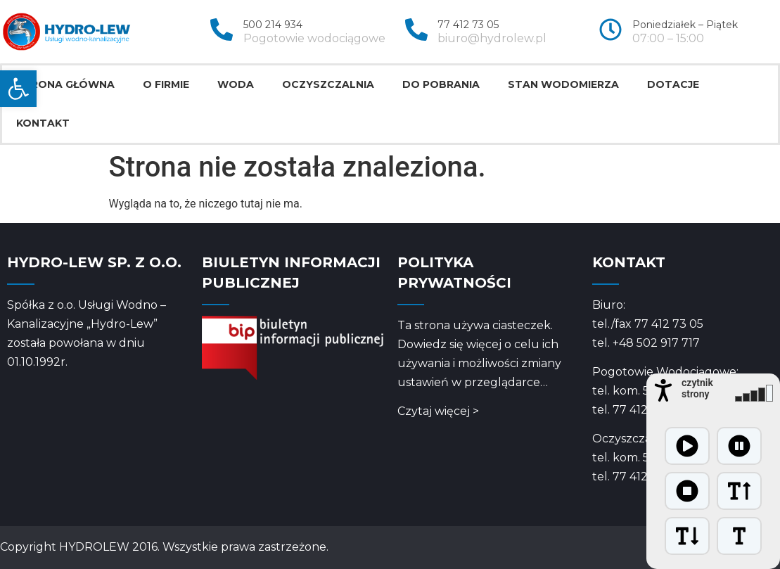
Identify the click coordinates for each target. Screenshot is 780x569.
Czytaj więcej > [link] (438, 411)
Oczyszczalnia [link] (328, 84)
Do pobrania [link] (441, 84)
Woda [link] (235, 84)
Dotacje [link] (673, 84)
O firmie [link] (166, 84)
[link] (18, 88)
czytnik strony (697, 388)
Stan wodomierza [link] (563, 84)
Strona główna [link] (65, 84)
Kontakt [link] (43, 123)
